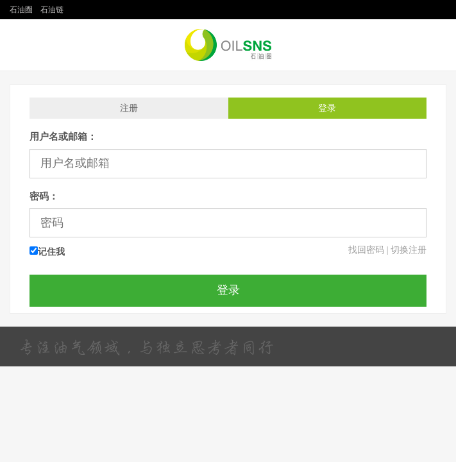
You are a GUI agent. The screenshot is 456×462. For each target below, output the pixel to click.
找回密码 (366, 250)
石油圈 (21, 9)
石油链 (51, 9)
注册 (129, 108)
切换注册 (408, 250)
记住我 (47, 251)
